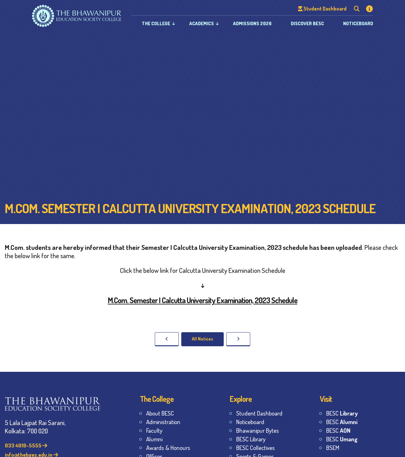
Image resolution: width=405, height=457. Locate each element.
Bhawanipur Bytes (257, 430)
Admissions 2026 (252, 23)
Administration (163, 421)
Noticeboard (358, 23)
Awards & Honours (168, 447)
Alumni (154, 439)
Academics (201, 23)
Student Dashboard (259, 413)
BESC (342, 413)
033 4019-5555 (26, 445)
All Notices (202, 338)
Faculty (154, 430)
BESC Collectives (255, 447)
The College (156, 23)
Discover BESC (307, 23)
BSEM (332, 447)
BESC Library (251, 439)
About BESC (160, 413)
